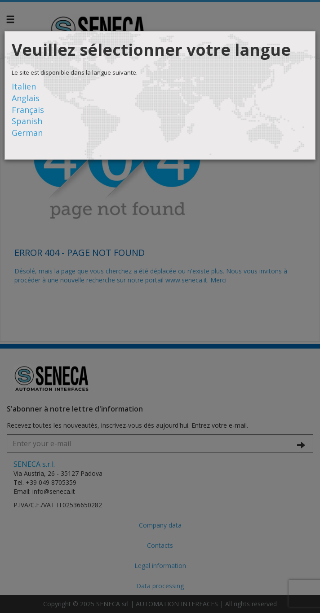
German (27, 132)
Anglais (26, 98)
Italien (24, 86)
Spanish (27, 121)
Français (28, 109)
